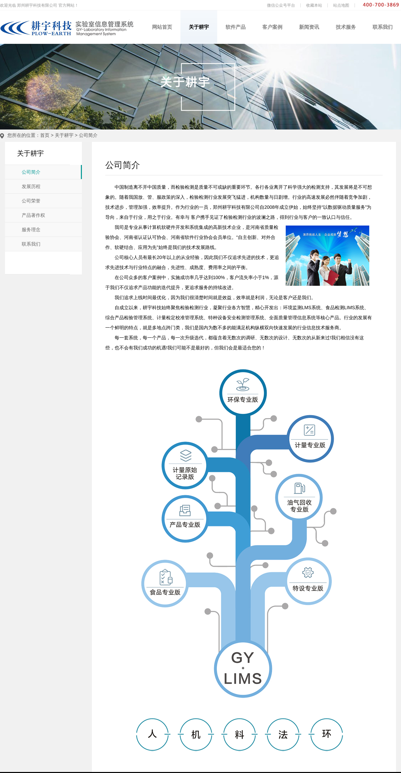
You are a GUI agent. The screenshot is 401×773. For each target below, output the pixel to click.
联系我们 (383, 27)
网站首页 (162, 27)
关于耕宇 (199, 27)
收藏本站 (314, 5)
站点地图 (341, 5)
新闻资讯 (309, 27)
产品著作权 (33, 215)
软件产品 (236, 27)
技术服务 (346, 27)
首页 (44, 135)
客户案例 (272, 27)
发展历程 (31, 186)
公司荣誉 (31, 200)
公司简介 (88, 135)
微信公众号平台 (281, 5)
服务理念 (31, 229)
